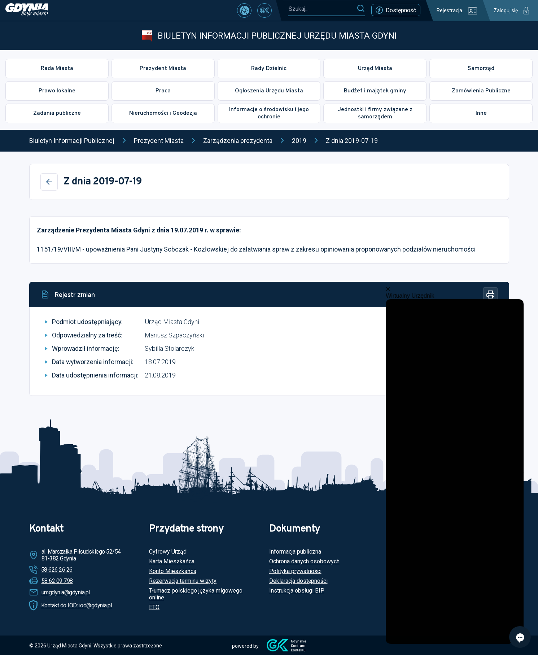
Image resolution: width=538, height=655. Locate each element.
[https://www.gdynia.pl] (26, 10)
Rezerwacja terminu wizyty (182, 580)
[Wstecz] (49, 182)
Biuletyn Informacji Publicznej (71, 140)
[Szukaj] (361, 8)
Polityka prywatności (295, 571)
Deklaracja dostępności (298, 580)
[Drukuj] (490, 294)
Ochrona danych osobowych (304, 561)
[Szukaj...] (322, 9)
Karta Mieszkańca (171, 561)
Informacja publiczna (295, 551)
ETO (154, 607)
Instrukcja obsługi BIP (296, 590)
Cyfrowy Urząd (168, 551)
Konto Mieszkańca (172, 571)
